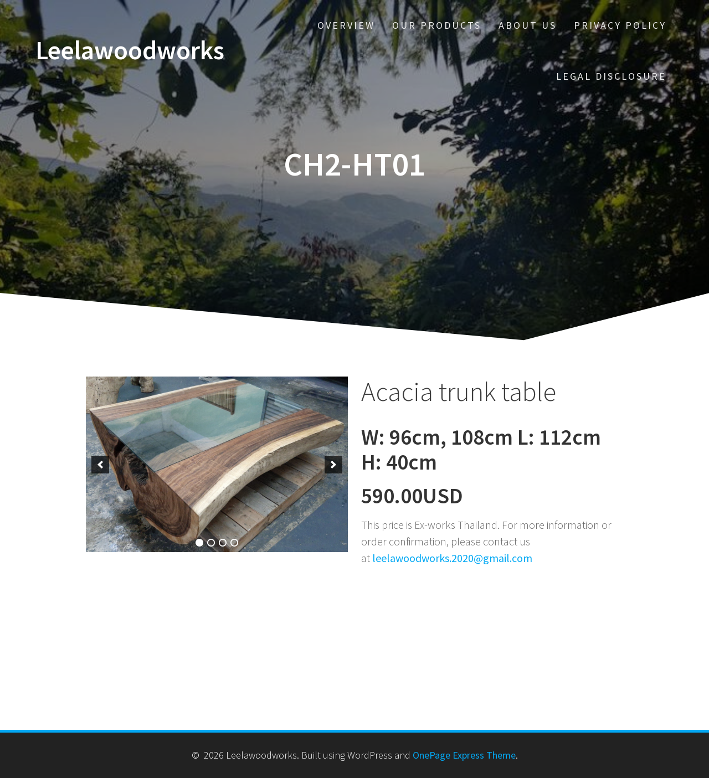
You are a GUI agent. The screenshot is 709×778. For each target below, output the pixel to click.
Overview (346, 25)
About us (528, 25)
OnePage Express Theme (464, 755)
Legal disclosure (611, 76)
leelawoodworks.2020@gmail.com (452, 558)
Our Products (436, 25)
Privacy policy (620, 25)
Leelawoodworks (129, 51)
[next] (333, 464)
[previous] (100, 464)
